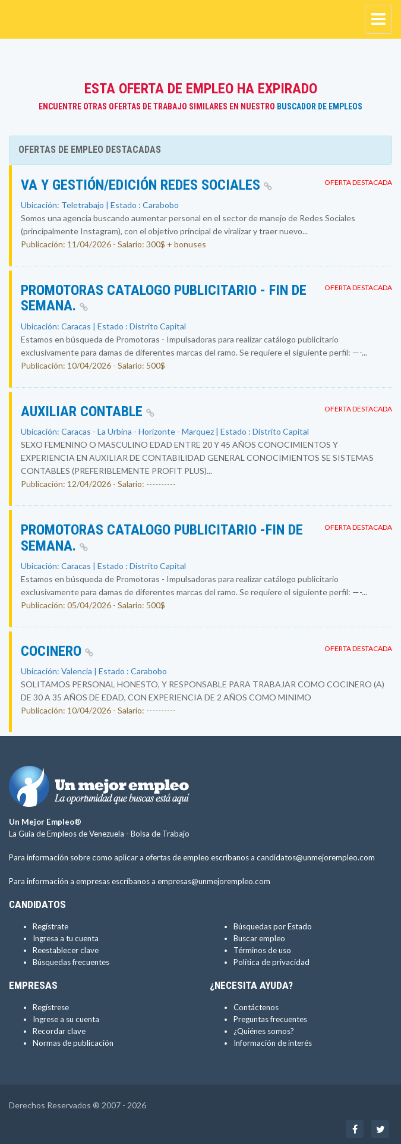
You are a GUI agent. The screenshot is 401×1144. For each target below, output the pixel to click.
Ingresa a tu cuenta (66, 938)
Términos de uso (262, 950)
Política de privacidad (271, 962)
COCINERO (57, 651)
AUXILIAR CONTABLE (87, 411)
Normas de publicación (73, 1043)
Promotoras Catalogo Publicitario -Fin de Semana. (162, 537)
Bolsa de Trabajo (160, 833)
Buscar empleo (259, 938)
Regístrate (50, 926)
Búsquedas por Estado (272, 926)
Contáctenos (256, 1007)
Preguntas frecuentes (270, 1019)
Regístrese (51, 1007)
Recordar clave (59, 1031)
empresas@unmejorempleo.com (213, 881)
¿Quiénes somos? (263, 1031)
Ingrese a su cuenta (66, 1019)
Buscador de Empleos (319, 106)
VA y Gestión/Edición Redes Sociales (146, 185)
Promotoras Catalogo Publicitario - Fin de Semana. (164, 298)
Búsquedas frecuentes (71, 962)
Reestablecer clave (66, 950)
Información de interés (272, 1043)
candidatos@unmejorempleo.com (316, 857)
